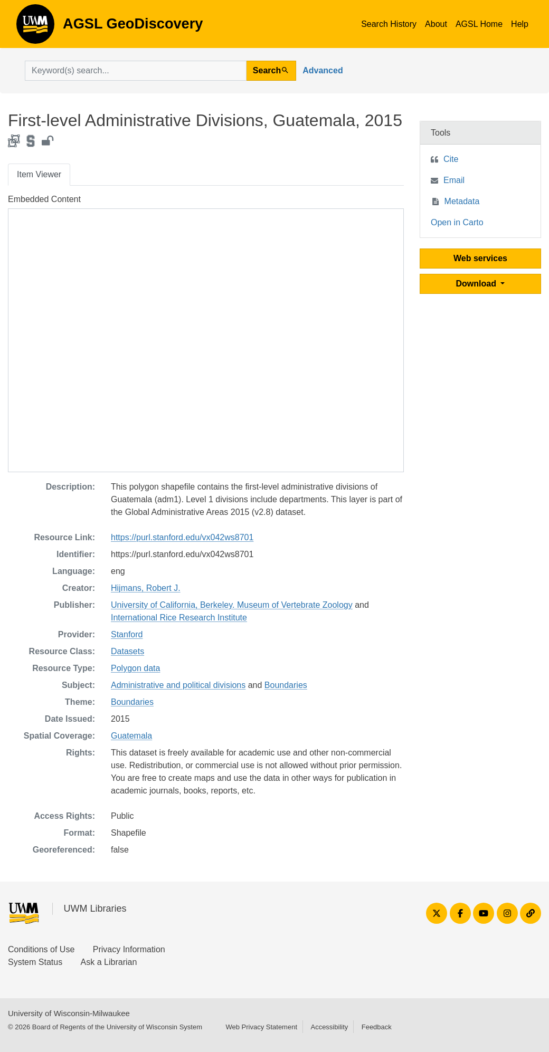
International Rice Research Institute (179, 617)
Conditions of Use (41, 949)
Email (454, 180)
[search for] (136, 71)
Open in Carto (457, 222)
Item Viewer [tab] (39, 174)
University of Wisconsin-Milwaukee (69, 1013)
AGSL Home (479, 24)
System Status (35, 962)
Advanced (322, 70)
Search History (389, 24)
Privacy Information (129, 949)
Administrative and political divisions (178, 685)
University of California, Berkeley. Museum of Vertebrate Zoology (232, 604)
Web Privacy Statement (261, 1027)
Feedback (377, 1027)
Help (519, 24)
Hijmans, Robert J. (146, 588)
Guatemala (131, 735)
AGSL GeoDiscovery (35, 27)
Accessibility (329, 1027)
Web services (480, 258)
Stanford (127, 634)
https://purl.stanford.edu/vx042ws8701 (182, 537)
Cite (450, 159)
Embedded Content (44, 199)
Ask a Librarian (109, 962)
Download (477, 283)
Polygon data (135, 668)
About (436, 24)
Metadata (462, 201)
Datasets (127, 651)
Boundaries (285, 685)
